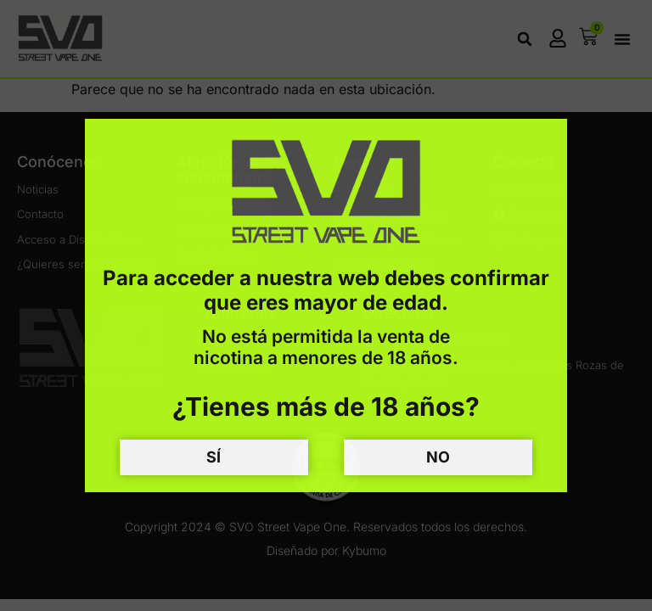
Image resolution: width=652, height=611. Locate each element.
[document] (326, 305)
